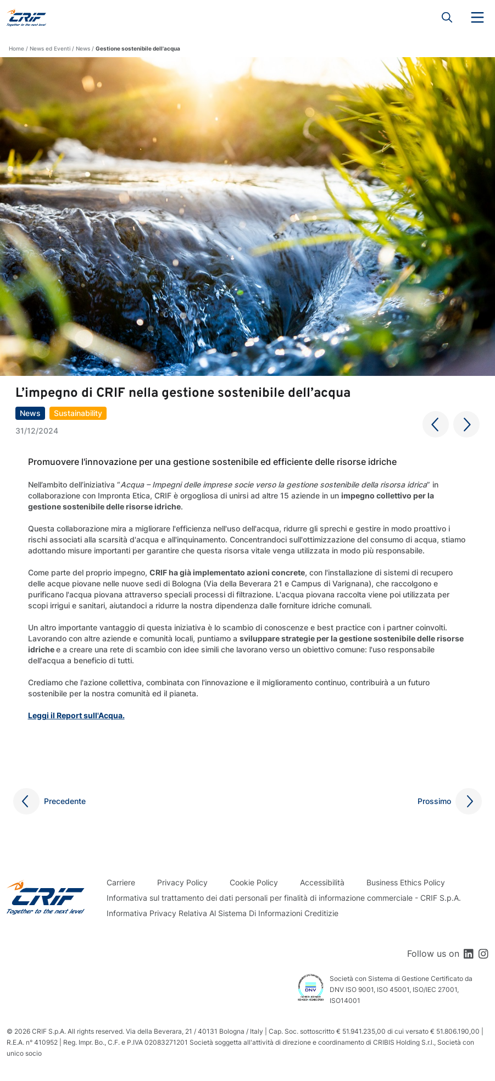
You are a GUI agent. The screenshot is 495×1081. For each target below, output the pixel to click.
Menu (477, 18)
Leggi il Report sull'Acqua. (76, 715)
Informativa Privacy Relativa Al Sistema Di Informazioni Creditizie (222, 913)
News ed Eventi (50, 48)
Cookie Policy (254, 882)
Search (447, 18)
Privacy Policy (182, 882)
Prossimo (434, 801)
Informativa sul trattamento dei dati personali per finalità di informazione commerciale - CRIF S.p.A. (284, 897)
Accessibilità (322, 882)
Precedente (65, 801)
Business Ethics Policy (405, 882)
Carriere (121, 882)
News (83, 48)
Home (16, 48)
